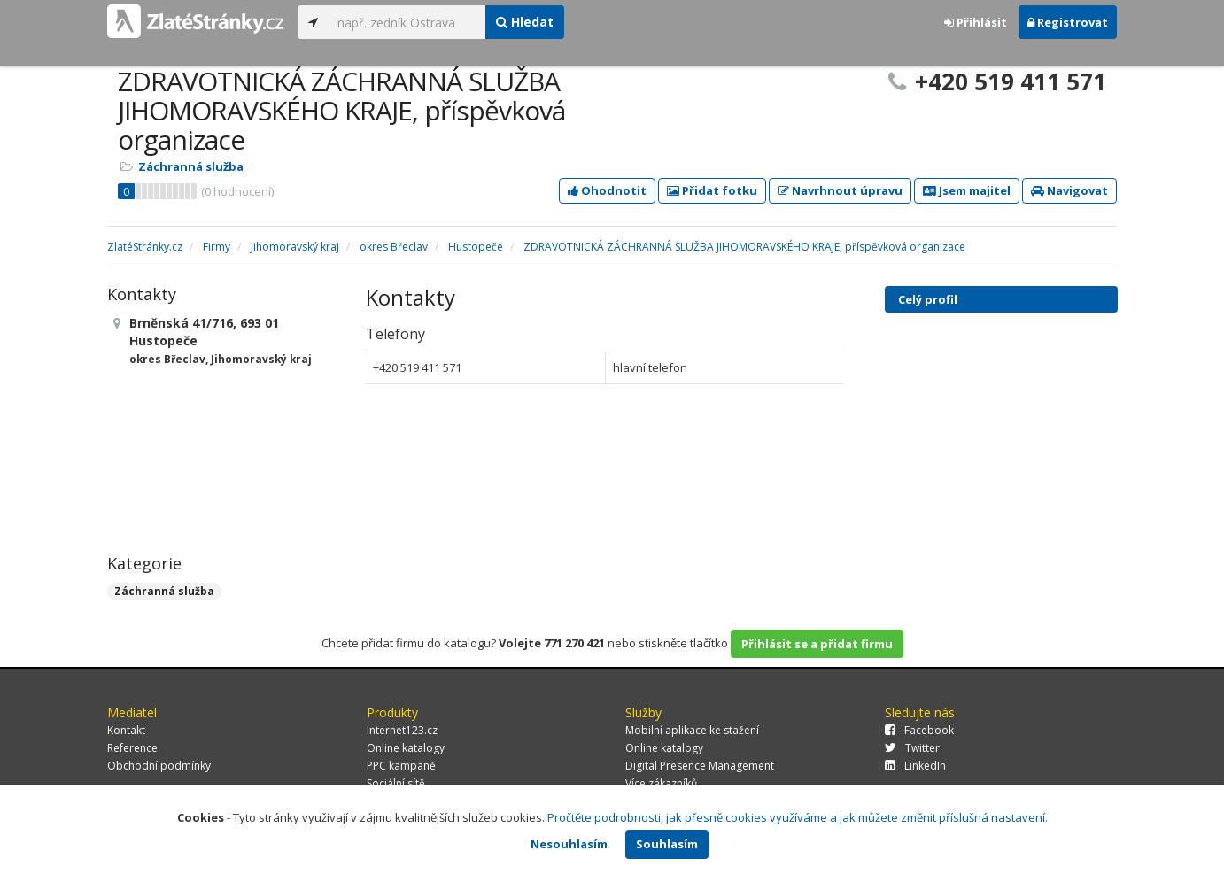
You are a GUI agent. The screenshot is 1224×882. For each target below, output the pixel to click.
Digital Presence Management (699, 765)
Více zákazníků (661, 783)
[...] (407, 22)
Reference (132, 747)
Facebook (919, 730)
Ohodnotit (607, 190)
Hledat (525, 21)
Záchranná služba (191, 166)
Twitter (912, 747)
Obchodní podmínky (159, 765)
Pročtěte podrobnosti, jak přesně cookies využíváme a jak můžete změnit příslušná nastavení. (797, 817)
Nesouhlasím (569, 844)
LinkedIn (915, 765)
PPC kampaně (401, 765)
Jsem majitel (967, 190)
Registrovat (1067, 22)
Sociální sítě (396, 783)
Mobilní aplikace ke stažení (692, 730)
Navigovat (1069, 190)
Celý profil (927, 299)
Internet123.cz (402, 730)
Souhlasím (667, 844)
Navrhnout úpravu (840, 190)
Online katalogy (406, 747)
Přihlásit (975, 22)
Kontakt (126, 730)
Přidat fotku (712, 190)
